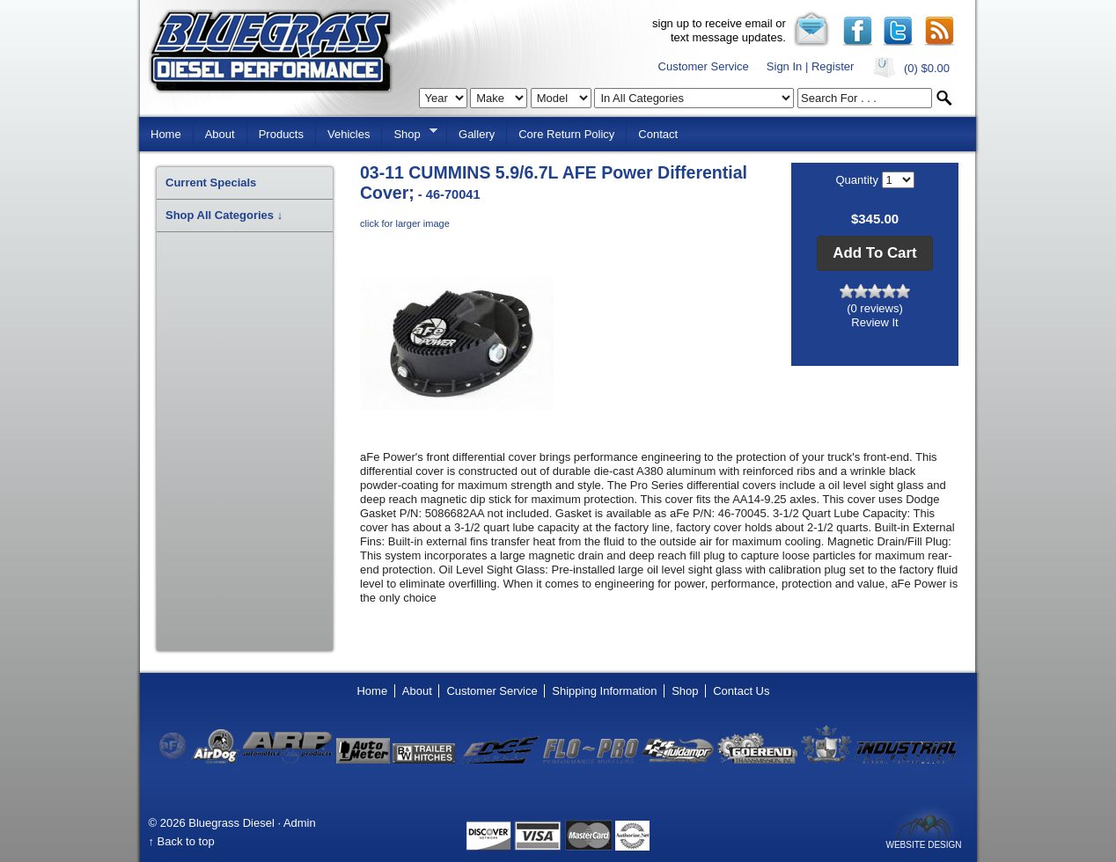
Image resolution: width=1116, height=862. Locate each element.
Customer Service (703, 66)
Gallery (477, 134)
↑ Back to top (182, 841)
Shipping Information (604, 691)
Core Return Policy (566, 134)
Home (166, 134)
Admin (299, 822)
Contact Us (741, 691)
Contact (658, 134)
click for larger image (405, 223)
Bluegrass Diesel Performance (270, 51)
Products (281, 134)
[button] (874, 253)
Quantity (858, 179)
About (220, 134)
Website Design (923, 844)
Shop (409, 133)
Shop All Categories (224, 215)
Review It (874, 322)
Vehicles (348, 134)
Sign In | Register (810, 66)
